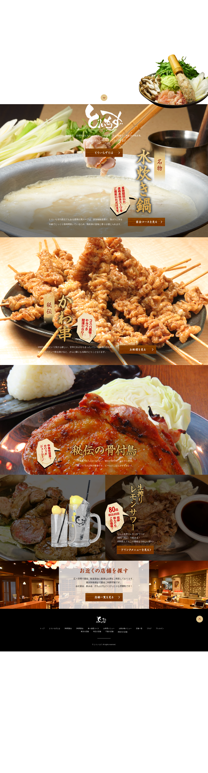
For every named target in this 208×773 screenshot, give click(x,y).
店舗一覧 (139, 18)
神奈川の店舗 (131, 753)
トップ (37, 18)
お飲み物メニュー (119, 18)
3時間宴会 (71, 750)
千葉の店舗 (116, 753)
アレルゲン (168, 18)
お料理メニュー (97, 18)
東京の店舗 (89, 753)
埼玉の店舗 (103, 753)
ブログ (153, 18)
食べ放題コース (99, 750)
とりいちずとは (54, 18)
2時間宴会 (84, 750)
